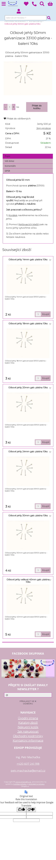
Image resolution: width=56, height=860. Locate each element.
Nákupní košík (28, 727)
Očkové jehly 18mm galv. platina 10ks (28, 323)
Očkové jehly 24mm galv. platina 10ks (27, 451)
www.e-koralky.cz (23, 782)
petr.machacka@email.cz (28, 770)
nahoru (51, 855)
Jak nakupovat (28, 731)
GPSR (7, 170)
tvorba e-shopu (20, 784)
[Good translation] (21, 809)
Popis (7, 156)
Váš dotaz (9, 161)
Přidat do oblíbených (17, 118)
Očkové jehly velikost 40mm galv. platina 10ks (28, 580)
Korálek (13, 215)
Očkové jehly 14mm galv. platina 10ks (28, 259)
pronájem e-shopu (37, 784)
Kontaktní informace (28, 740)
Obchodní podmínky (28, 736)
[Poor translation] (31, 809)
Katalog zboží (28, 722)
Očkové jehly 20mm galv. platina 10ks (28, 387)
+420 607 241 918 (28, 763)
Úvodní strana (28, 718)
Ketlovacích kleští (29, 224)
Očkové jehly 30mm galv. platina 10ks (28, 515)
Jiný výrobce (43, 128)
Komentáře (10, 165)
